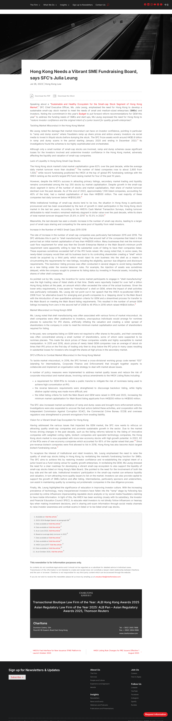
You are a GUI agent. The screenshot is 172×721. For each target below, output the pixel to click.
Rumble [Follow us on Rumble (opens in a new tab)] (134, 701)
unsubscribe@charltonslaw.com (108, 572)
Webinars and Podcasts (99, 701)
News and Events (96, 697)
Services (93, 672)
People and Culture (97, 676)
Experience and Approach (100, 679)
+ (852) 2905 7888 (130, 623)
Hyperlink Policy (43, 717)
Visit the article (51, 512)
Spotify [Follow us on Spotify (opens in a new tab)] (134, 697)
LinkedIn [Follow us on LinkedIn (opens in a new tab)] (134, 683)
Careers (134, 669)
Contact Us (100, 5)
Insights (63, 5)
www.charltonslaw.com (128, 629)
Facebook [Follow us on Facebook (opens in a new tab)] (135, 690)
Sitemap (53, 717)
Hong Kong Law (53, 79)
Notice (33, 717)
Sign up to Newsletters (83, 5)
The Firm (34, 5)
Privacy (27, 717)
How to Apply (136, 672)
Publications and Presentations (102, 704)
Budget (82, 109)
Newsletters (94, 694)
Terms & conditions (16, 717)
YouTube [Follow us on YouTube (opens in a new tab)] (134, 687)
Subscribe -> (17, 672)
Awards (93, 683)
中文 (166, 4)
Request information (155, 714)
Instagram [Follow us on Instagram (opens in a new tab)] (135, 694)
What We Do (48, 5)
